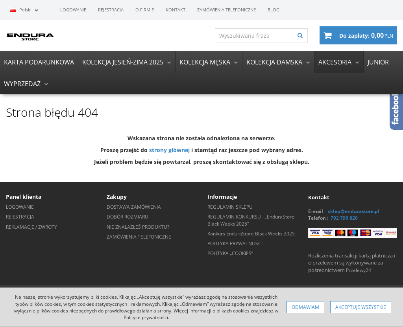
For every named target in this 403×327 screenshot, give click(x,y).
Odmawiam (305, 307)
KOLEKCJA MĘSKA (204, 62)
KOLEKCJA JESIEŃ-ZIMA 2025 (122, 62)
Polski (24, 10)
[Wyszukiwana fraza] (254, 35)
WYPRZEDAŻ (22, 83)
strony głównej (169, 150)
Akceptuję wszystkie (360, 307)
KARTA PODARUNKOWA (39, 62)
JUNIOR (378, 62)
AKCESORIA (334, 62)
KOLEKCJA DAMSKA (274, 62)
